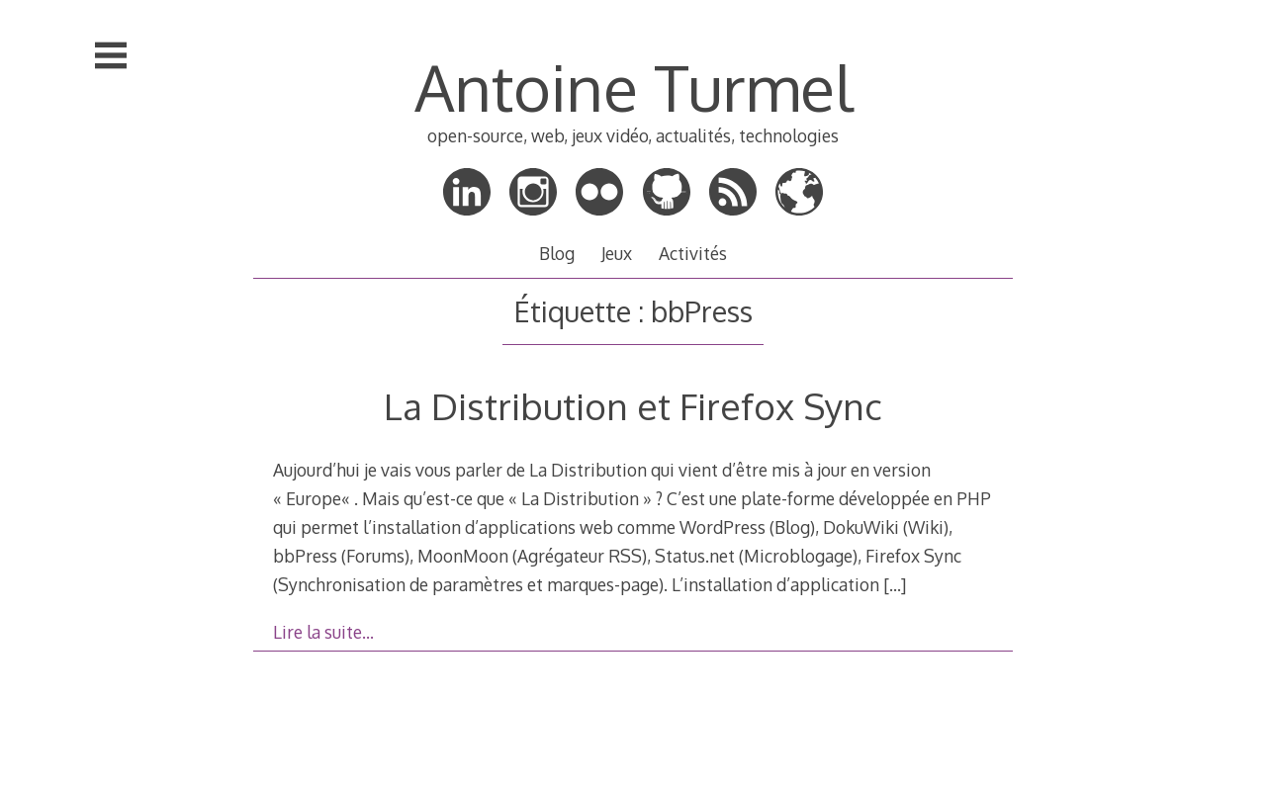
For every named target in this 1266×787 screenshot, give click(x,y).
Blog (557, 253)
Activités (693, 253)
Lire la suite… (323, 632)
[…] (894, 584)
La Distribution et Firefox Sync (633, 406)
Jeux (616, 253)
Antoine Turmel (633, 86)
